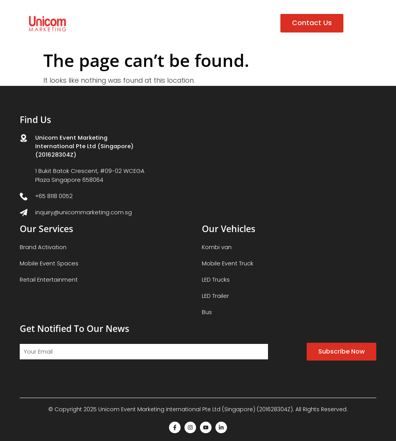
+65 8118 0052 (54, 196)
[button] (360, 23)
